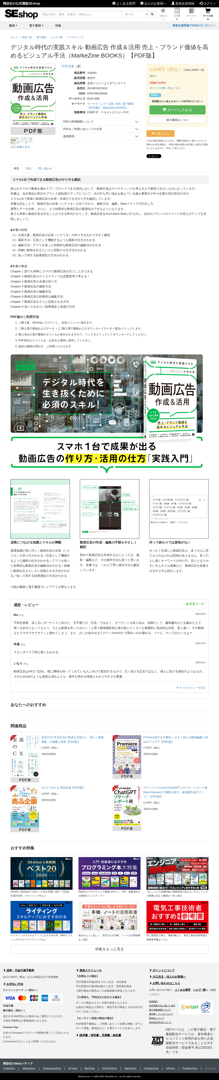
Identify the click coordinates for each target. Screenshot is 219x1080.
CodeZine (9, 1068)
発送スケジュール (89, 970)
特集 (58, 25)
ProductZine (190, 1068)
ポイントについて (162, 970)
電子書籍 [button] (35, 25)
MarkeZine (28, 1068)
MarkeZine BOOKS (114, 107)
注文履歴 (177, 14)
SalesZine (130, 1068)
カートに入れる (177, 110)
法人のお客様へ (153, 3)
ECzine (72, 1068)
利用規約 (153, 1001)
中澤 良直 (67, 66)
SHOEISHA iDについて (160, 1022)
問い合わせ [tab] (45, 168)
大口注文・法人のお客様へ (167, 976)
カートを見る (208, 14)
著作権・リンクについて (161, 1014)
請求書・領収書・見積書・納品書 (98, 1035)
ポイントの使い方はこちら (164, 87)
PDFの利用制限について (78, 121)
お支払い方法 (13, 984)
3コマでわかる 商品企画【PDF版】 (63, 787)
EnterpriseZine (52, 1068)
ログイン (207, 3)
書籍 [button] (12, 25)
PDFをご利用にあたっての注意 (82, 129)
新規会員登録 (182, 3)
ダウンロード (191, 14)
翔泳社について (156, 1018)
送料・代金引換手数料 (18, 970)
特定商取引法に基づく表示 (162, 1005)
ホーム (14, 37)
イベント (210, 1068)
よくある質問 (123, 3)
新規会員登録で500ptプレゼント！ (194, 25)
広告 (111, 103)
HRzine (170, 1068)
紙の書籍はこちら (177, 119)
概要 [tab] (16, 168)
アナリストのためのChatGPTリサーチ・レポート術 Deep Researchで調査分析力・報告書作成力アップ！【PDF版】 (175, 792)
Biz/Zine (90, 1068)
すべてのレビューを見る (190, 687)
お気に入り (163, 14)
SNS (118, 103)
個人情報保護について (160, 1010)
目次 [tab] (29, 168)
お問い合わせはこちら (164, 983)
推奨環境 (68, 136)
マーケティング (97, 103)
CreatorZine (151, 1068)
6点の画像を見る (20, 146)
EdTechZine (109, 1068)
